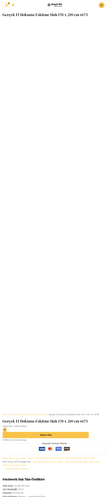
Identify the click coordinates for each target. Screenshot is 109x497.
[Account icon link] (13, 4)
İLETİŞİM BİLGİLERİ (83, 414)
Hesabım (25, 395)
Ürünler (91, 84)
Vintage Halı (18, 451)
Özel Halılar (54, 469)
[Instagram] (81, 381)
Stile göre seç (22, 40)
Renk (17, 461)
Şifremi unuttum (25, 402)
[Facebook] (77, 381)
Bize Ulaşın (25, 391)
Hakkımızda (25, 388)
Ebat (17, 469)
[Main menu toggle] (101, 4)
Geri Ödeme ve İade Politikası (89, 462)
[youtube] (85, 381)
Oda (18, 465)
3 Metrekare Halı (11, 84)
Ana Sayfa (8, 40)
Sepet (26, 384)
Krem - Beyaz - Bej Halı (32, 84)
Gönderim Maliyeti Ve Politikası (90, 454)
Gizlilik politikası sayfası (88, 447)
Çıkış (25, 405)
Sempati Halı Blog (91, 474)
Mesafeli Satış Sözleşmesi (86, 469)
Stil (17, 458)
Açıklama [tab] (9, 94)
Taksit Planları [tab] (21, 94)
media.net (55, 489)
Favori (26, 380)
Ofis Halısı (65, 84)
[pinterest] (89, 381)
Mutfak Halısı (52, 84)
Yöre (17, 472)
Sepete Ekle (46, 60)
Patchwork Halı (38, 40)
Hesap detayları (26, 398)
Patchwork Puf (54, 465)
